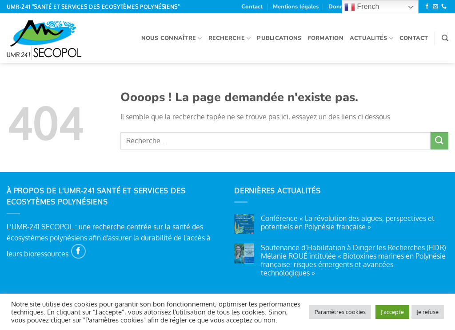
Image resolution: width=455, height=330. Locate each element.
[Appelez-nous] (444, 7)
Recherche (229, 38)
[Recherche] (445, 38)
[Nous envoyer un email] (435, 7)
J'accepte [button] (392, 311)
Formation (325, 38)
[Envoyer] (439, 140)
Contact (252, 7)
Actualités (371, 38)
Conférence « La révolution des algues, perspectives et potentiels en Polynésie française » (348, 222)
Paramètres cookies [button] (340, 311)
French (361, 7)
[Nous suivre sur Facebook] (427, 7)
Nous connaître (171, 38)
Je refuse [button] (428, 311)
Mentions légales (296, 7)
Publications (279, 38)
